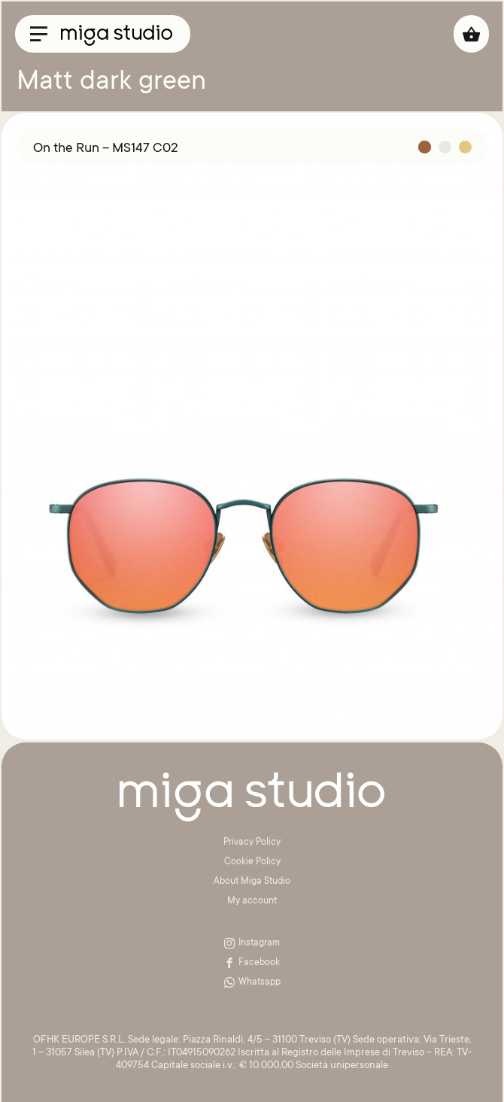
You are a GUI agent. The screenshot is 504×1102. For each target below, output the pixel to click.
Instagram (252, 943)
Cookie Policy (252, 862)
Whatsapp (252, 982)
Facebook (252, 963)
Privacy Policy (252, 842)
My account (252, 901)
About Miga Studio (252, 881)
